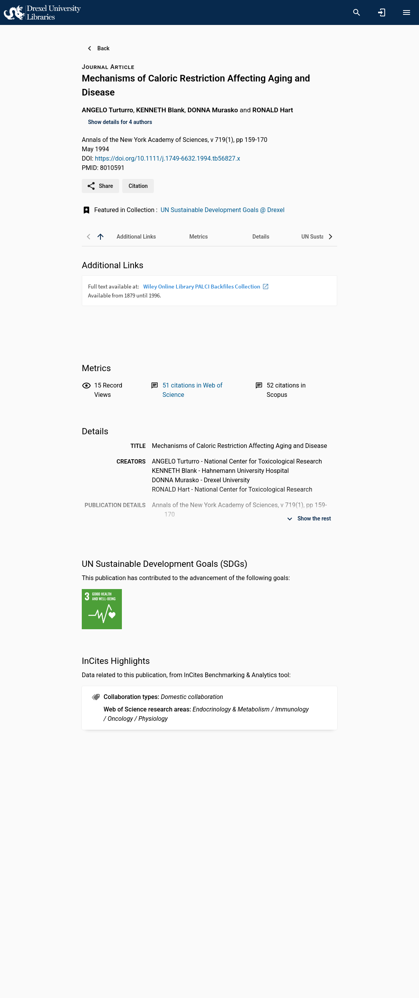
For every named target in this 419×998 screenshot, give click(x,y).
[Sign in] (381, 12)
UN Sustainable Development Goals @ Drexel (222, 210)
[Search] (356, 12)
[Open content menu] (406, 12)
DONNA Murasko (212, 110)
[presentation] (209, 304)
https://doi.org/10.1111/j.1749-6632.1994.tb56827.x (167, 158)
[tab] (136, 236)
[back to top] (100, 236)
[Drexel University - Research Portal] (42, 12)
